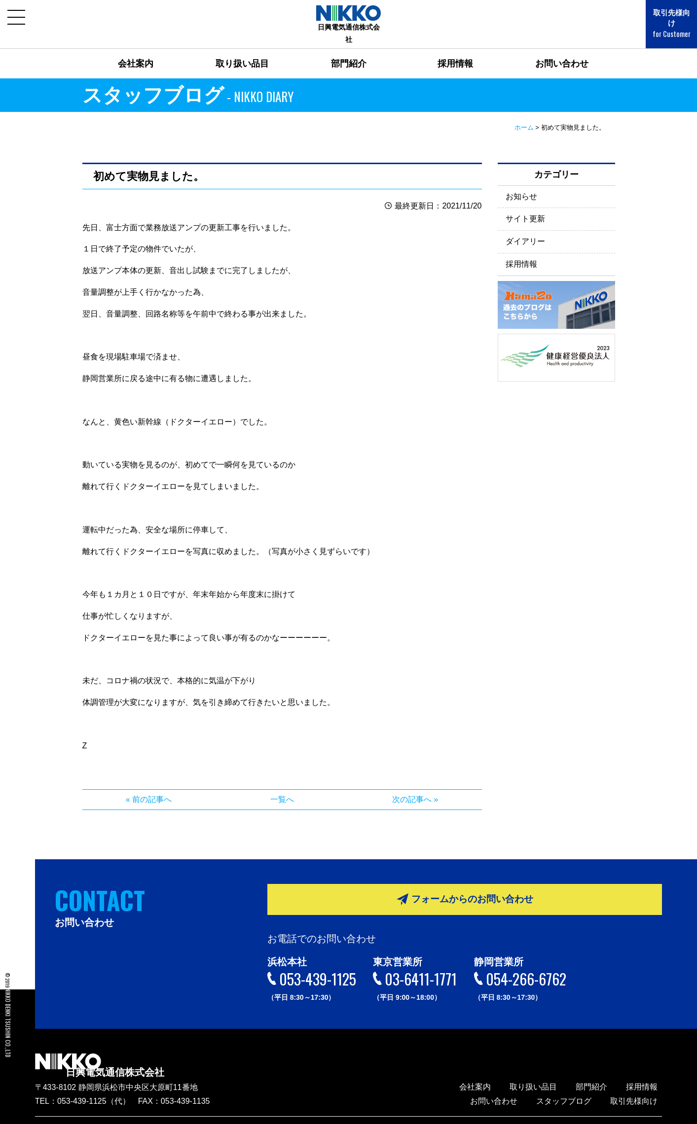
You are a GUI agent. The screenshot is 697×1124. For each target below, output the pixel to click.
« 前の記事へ (149, 787)
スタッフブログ (577, 1085)
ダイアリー (525, 229)
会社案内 (135, 51)
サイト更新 (525, 206)
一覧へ (282, 787)
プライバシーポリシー (583, 1112)
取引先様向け (662, 18)
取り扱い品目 (242, 51)
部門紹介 (349, 51)
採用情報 (455, 51)
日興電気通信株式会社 (153, 1052)
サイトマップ (643, 1112)
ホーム (524, 115)
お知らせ (521, 183)
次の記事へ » (415, 787)
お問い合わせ (561, 51)
